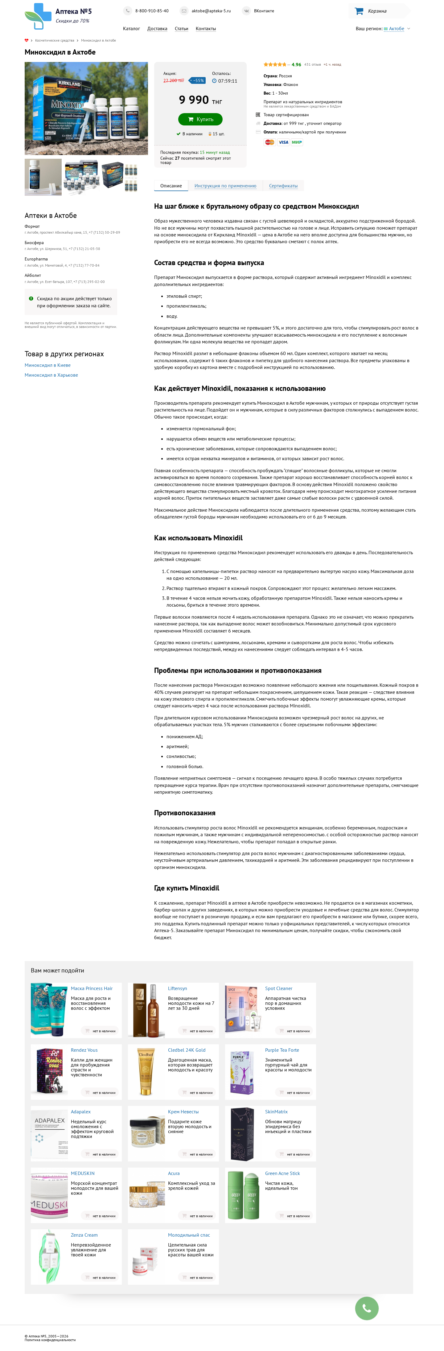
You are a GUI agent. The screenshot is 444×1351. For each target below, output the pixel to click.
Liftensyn (177, 988)
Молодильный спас (189, 1235)
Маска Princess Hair (92, 988)
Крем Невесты (183, 1111)
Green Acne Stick (282, 1173)
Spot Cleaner (278, 988)
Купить (200, 119)
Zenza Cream (84, 1235)
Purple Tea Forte (282, 1050)
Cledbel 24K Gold (187, 1050)
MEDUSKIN (83, 1173)
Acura (174, 1173)
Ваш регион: (384, 28)
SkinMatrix (276, 1111)
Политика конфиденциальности (50, 1339)
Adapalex (81, 1111)
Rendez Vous (84, 1050)
